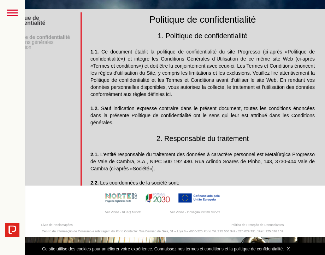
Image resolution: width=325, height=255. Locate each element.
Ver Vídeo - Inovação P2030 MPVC (195, 212)
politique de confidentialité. (259, 248)
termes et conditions (205, 248)
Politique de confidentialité (38, 37)
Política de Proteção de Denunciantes (257, 225)
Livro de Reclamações (57, 225)
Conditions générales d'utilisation (30, 44)
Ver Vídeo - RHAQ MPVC (123, 212)
